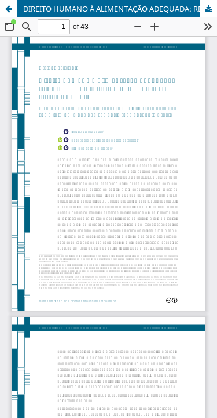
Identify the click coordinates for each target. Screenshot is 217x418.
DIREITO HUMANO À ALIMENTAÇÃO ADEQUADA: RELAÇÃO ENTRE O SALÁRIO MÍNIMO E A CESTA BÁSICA (120, 8)
